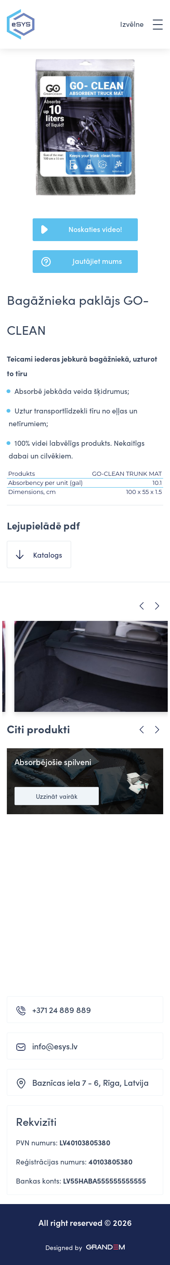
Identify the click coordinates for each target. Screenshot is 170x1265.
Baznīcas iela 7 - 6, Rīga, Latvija (90, 1082)
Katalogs (47, 554)
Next (157, 606)
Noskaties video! (95, 229)
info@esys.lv (55, 1046)
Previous (142, 606)
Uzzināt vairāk (57, 796)
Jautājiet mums (97, 261)
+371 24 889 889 (61, 1009)
